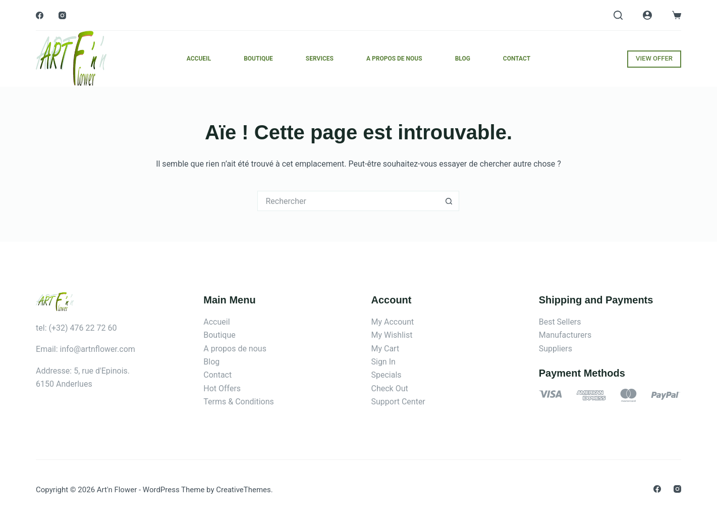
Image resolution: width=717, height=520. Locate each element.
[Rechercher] (618, 15)
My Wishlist (391, 335)
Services (320, 58)
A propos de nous (394, 58)
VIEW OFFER (654, 58)
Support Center (398, 401)
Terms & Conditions (238, 401)
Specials (386, 375)
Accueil (199, 58)
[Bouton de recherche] (449, 201)
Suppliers (555, 348)
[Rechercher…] (348, 201)
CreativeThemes (243, 489)
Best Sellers (560, 322)
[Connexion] (647, 15)
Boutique (258, 58)
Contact (516, 58)
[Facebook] (39, 15)
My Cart (385, 348)
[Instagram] (62, 15)
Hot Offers (222, 388)
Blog (462, 58)
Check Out (389, 388)
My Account (392, 322)
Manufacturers (565, 335)
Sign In (383, 362)
